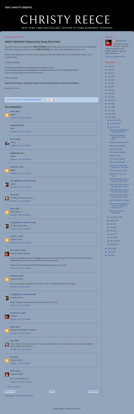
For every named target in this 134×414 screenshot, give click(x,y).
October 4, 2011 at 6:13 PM (20, 363)
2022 (110, 80)
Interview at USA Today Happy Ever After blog (118, 166)
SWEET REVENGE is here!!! (119, 200)
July (111, 224)
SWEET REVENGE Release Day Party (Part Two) (119, 196)
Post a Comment (14, 387)
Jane (12, 357)
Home (52, 392)
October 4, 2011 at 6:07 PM (20, 349)
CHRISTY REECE (65, 20)
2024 (110, 73)
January (113, 244)
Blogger (77, 409)
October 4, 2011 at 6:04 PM (20, 268)
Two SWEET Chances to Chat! (118, 175)
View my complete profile (115, 57)
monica (13, 139)
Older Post (93, 392)
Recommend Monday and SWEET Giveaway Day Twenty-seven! (119, 206)
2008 (110, 255)
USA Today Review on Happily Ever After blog (117, 137)
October (113, 127)
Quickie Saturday (115, 149)
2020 (110, 87)
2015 (110, 104)
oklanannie (14, 167)
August (113, 221)
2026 (110, 66)
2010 (110, 249)
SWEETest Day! (114, 156)
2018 (110, 94)
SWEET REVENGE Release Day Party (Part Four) (119, 186)
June (112, 227)
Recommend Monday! (117, 146)
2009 (110, 252)
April (112, 234)
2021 (110, 83)
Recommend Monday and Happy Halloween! (119, 131)
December (114, 120)
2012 (110, 114)
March (112, 237)
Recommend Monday (117, 162)
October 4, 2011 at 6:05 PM (20, 287)
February (113, 241)
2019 (110, 90)
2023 (110, 77)
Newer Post (9, 392)
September (114, 217)
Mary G (13, 371)
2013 (110, 111)
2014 (110, 107)
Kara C (12, 209)
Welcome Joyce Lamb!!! (118, 171)
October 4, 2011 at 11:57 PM (20, 382)
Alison (12, 111)
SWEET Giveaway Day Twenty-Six (117, 212)
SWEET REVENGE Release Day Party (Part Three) (119, 191)
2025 (110, 70)
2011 (110, 117)
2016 (110, 100)
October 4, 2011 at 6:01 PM (20, 118)
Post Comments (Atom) (24, 396)
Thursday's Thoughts (117, 159)
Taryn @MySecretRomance (21, 181)
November (114, 124)
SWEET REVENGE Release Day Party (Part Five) (119, 180)
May (111, 231)
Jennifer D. (14, 236)
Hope (12, 195)
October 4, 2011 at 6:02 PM (20, 201)
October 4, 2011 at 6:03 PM (20, 229)
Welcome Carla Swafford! (119, 142)
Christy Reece (15, 250)
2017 (110, 97)
